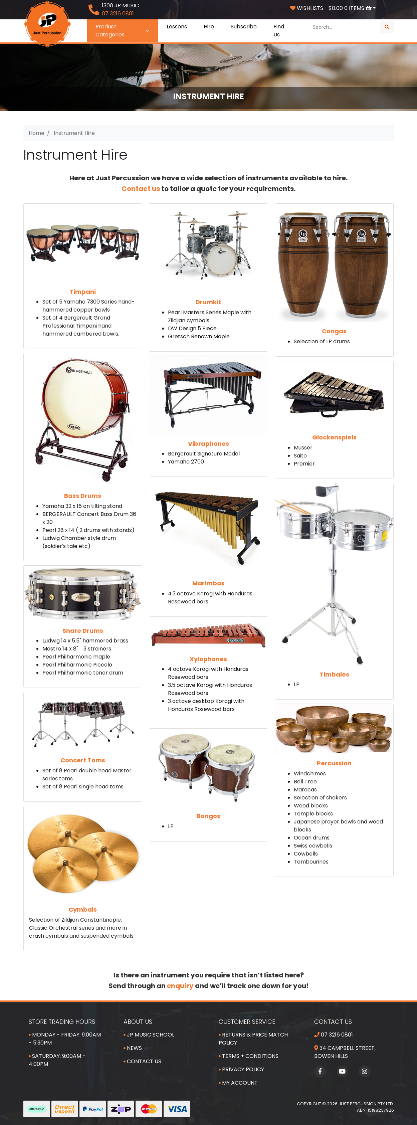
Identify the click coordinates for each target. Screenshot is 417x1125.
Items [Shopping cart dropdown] (351, 8)
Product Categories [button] (122, 30)
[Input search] (344, 27)
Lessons (177, 26)
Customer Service (247, 1021)
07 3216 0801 (333, 1035)
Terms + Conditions (248, 1056)
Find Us (278, 30)
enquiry (180, 985)
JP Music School (149, 1035)
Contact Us (142, 1061)
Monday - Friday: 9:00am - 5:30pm (65, 1039)
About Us (138, 1021)
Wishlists (306, 8)
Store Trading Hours (62, 1021)
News (133, 1048)
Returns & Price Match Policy (253, 1039)
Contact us (141, 188)
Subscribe (244, 26)
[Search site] (387, 27)
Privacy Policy (241, 1069)
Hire (209, 26)
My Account (238, 1083)
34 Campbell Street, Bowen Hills (345, 1052)
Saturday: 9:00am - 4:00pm (57, 1060)
